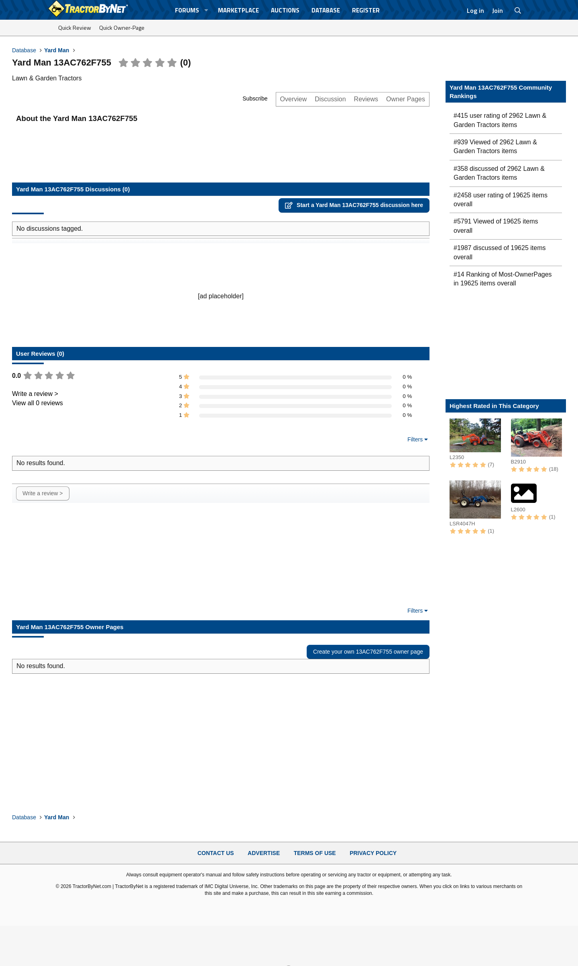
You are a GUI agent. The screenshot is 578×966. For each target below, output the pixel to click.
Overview (293, 99)
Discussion (330, 99)
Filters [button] (415, 439)
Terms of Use (315, 853)
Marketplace (238, 10)
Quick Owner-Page (121, 27)
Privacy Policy (373, 853)
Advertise (264, 853)
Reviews (366, 99)
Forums (187, 10)
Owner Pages (405, 99)
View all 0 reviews (37, 403)
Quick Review (74, 27)
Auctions (285, 10)
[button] (206, 10)
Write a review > (35, 393)
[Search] (518, 10)
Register (366, 10)
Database (325, 10)
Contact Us (215, 853)
